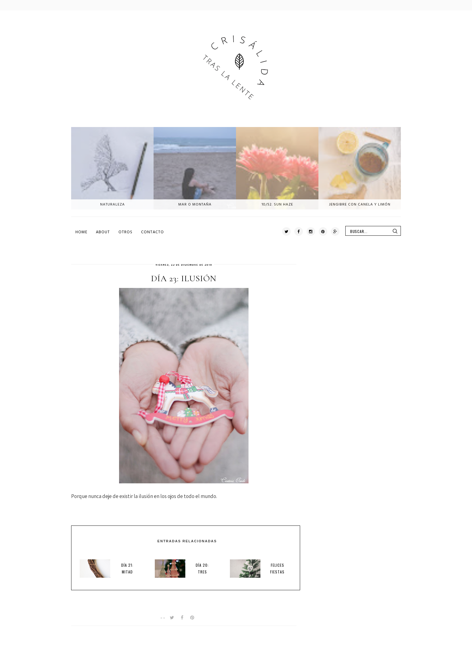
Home (81, 232)
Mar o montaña (195, 204)
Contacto (152, 232)
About (103, 232)
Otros (125, 232)
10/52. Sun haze (277, 204)
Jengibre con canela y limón (359, 204)
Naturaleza (112, 204)
